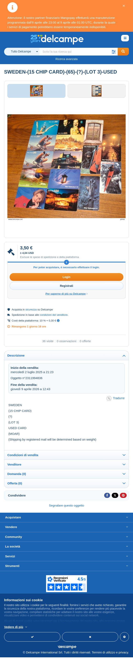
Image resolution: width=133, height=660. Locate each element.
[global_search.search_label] (78, 52)
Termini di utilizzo (103, 655)
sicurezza (31, 312)
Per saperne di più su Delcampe (66, 296)
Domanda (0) (16, 476)
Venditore (14, 467)
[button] (113, 51)
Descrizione (16, 358)
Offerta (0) (14, 486)
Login (66, 279)
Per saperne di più (67, 627)
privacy (123, 655)
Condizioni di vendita (22, 457)
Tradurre (116, 401)
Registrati (66, 288)
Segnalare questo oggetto (66, 508)
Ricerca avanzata (66, 59)
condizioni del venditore (54, 317)
